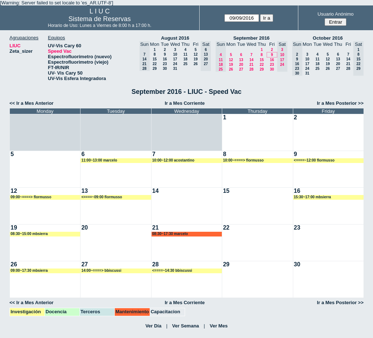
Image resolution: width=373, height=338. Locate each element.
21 (252, 65)
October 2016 (328, 38)
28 (252, 69)
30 (165, 69)
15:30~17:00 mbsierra (312, 197)
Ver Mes (219, 326)
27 (241, 69)
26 (195, 64)
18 (185, 59)
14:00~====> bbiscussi (101, 271)
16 (165, 59)
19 (195, 59)
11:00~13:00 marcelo (99, 160)
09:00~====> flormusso (31, 197)
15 (155, 59)
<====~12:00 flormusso (314, 160)
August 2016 (175, 38)
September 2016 (251, 38)
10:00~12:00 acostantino (173, 160)
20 (241, 65)
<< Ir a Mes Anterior (31, 103)
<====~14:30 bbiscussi (172, 271)
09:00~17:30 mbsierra (29, 271)
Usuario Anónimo (336, 14)
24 (175, 64)
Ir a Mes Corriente (185, 103)
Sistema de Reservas (99, 19)
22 (155, 64)
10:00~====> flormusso (243, 160)
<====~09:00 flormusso (101, 197)
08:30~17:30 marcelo (170, 234)
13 (241, 60)
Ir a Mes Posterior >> (340, 103)
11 (185, 54)
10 (175, 54)
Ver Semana (185, 326)
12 (195, 54)
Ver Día (153, 326)
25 (185, 64)
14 (252, 60)
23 (165, 64)
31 (175, 69)
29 (155, 69)
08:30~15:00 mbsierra (29, 234)
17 (175, 59)
